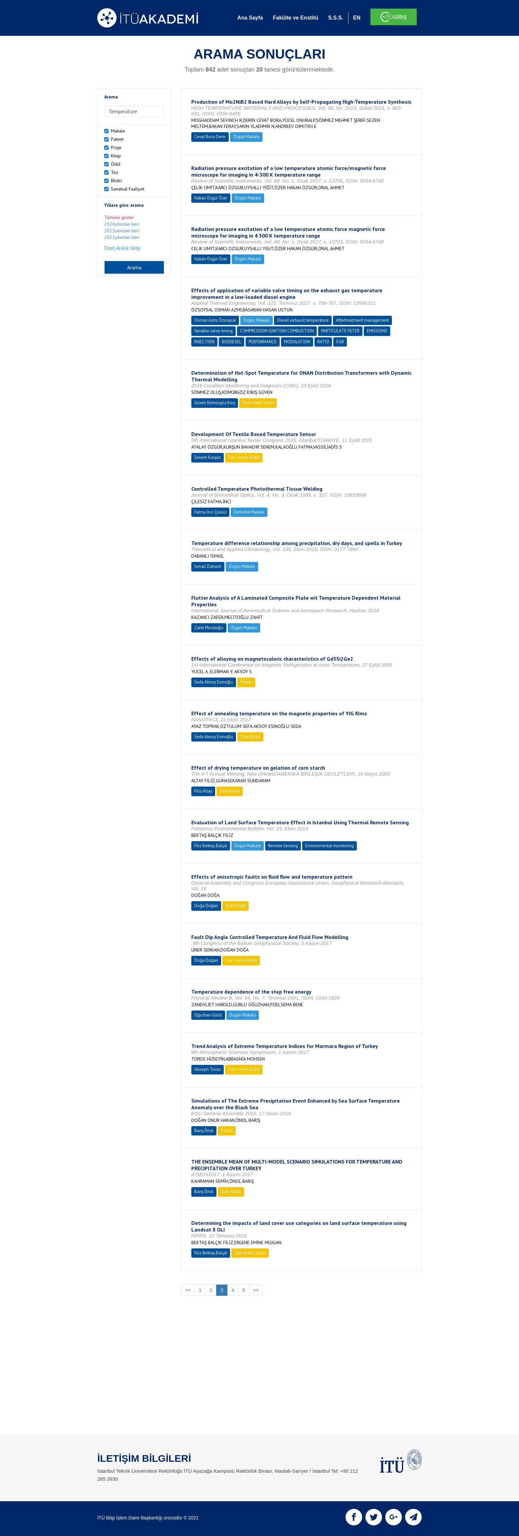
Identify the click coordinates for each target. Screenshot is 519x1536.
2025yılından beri (121, 231)
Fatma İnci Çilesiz (210, 512)
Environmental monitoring (329, 846)
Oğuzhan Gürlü (208, 1015)
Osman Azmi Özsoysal (215, 320)
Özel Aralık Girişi (122, 248)
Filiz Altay (203, 791)
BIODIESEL (231, 342)
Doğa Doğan (206, 905)
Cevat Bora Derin (210, 136)
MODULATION (297, 342)
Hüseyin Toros (207, 1069)
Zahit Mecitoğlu (208, 628)
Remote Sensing (283, 846)
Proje (116, 147)
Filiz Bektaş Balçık (210, 846)
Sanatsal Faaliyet (127, 189)
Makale (118, 131)
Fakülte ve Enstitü (295, 18)
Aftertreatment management (362, 320)
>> (256, 1290)
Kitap (116, 156)
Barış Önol (203, 1130)
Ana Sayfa (250, 18)
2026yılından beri (121, 224)
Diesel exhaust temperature (303, 320)
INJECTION (204, 342)
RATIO (323, 342)
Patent (117, 139)
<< (188, 1290)
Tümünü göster (119, 217)
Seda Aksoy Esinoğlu (213, 682)
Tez (114, 172)
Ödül (115, 164)
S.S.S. (335, 18)
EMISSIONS (377, 331)
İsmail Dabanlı (207, 566)
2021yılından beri (121, 237)
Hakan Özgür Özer (210, 198)
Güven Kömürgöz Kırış (214, 403)
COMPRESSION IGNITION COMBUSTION (277, 331)
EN (356, 18)
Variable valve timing (213, 331)
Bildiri (116, 181)
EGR (340, 342)
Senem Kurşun (207, 457)
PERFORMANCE (263, 342)
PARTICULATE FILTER (340, 331)
